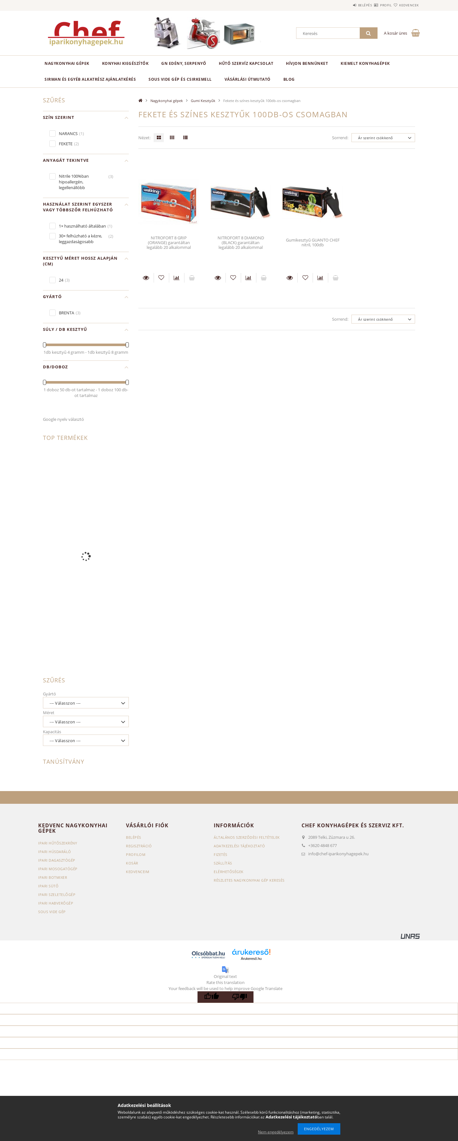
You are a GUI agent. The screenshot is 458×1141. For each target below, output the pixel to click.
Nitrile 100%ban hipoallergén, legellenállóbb (74, 181)
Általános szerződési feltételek (247, 837)
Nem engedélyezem (276, 1132)
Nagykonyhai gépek (67, 63)
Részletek (146, 278)
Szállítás (223, 863)
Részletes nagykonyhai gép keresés (249, 880)
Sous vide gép (52, 911)
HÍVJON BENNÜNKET (307, 63)
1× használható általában (82, 226)
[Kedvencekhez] (161, 278)
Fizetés (220, 854)
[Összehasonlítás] (176, 278)
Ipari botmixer (52, 877)
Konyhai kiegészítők (125, 63)
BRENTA (66, 313)
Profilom (135, 854)
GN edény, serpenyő (183, 63)
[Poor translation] (239, 997)
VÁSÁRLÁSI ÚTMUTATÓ (248, 79)
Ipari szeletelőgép (56, 894)
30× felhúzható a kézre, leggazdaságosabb (80, 238)
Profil (374, 5)
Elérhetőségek (229, 871)
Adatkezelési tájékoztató (239, 846)
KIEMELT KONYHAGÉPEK (365, 63)
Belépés (346, 5)
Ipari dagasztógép (56, 860)
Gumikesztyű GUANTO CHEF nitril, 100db (313, 242)
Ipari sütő (48, 886)
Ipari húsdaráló (54, 851)
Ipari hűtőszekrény (57, 843)
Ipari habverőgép (55, 903)
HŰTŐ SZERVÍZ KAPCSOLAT (246, 63)
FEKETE (66, 144)
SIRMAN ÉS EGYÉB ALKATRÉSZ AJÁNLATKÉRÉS (90, 79)
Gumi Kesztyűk (203, 100)
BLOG (289, 79)
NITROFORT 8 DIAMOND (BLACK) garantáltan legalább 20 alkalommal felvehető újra (241, 245)
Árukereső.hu (251, 958)
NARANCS (68, 133)
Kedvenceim (137, 871)
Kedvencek (405, 5)
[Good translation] (212, 997)
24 (61, 280)
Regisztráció (139, 846)
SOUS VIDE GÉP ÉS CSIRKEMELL (180, 79)
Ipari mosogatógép (58, 868)
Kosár (132, 863)
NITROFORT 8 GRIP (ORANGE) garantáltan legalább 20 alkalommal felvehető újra (169, 245)
